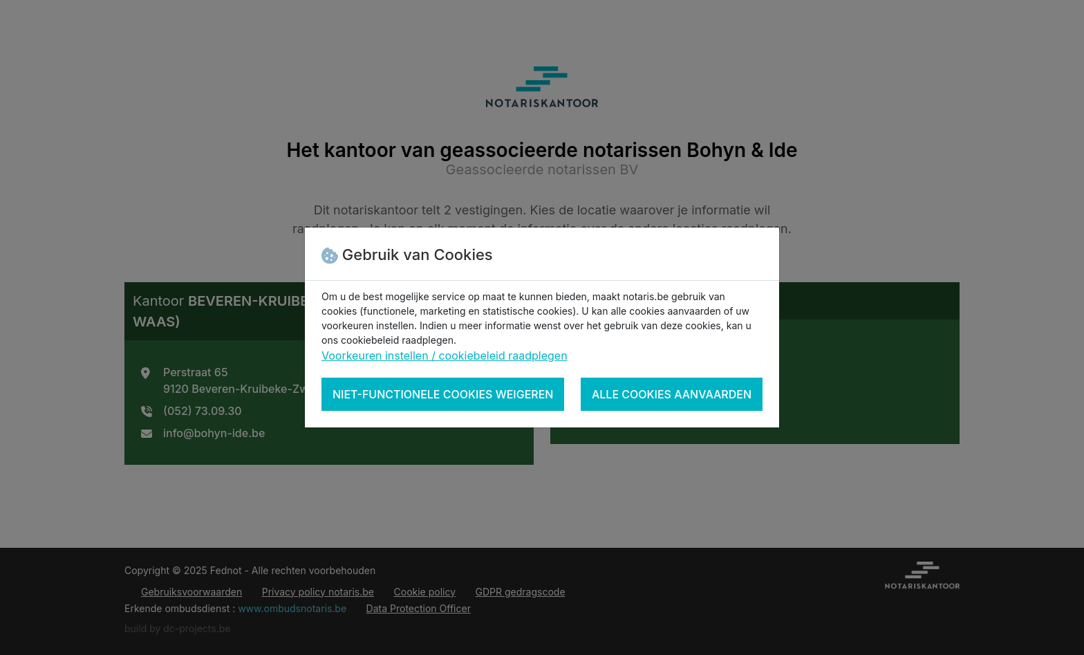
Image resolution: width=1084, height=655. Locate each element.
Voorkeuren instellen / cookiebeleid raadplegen (444, 355)
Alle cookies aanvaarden (671, 394)
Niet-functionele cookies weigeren (443, 394)
